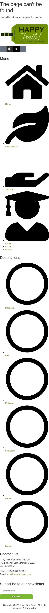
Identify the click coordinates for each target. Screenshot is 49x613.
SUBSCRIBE (16, 597)
